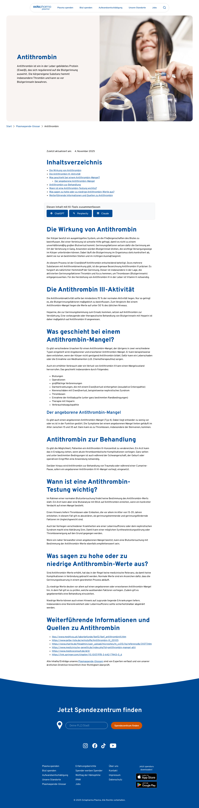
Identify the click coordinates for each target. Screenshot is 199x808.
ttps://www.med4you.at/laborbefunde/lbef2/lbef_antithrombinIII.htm (89, 636)
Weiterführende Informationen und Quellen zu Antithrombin (81, 195)
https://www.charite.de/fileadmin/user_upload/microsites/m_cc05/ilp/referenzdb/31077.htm (102, 644)
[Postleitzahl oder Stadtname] (87, 725)
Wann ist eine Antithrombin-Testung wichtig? (73, 188)
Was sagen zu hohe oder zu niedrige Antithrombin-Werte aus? (81, 191)
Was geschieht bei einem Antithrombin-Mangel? (74, 177)
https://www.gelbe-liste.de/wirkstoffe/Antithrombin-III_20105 (85, 640)
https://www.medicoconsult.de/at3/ (71, 651)
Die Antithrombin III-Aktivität (65, 174)
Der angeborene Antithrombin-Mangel (75, 181)
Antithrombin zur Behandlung (65, 184)
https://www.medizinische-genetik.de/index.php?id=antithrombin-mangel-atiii (94, 647)
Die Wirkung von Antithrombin (65, 170)
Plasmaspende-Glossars (90, 661)
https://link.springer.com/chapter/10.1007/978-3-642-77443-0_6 (87, 654)
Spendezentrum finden (126, 725)
